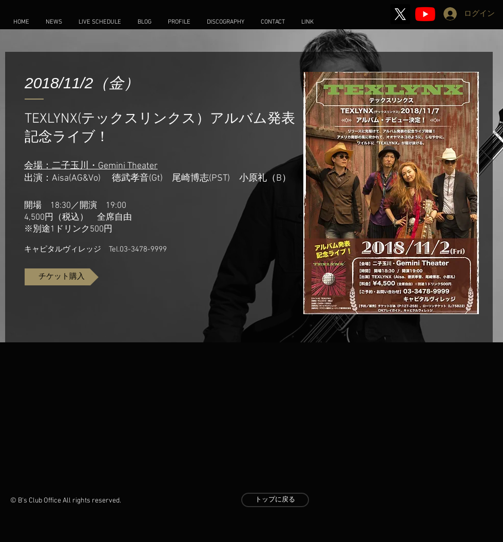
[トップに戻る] (275, 500)
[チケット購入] (62, 276)
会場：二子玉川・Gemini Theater (91, 166)
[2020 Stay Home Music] (425, 14)
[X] (400, 14)
